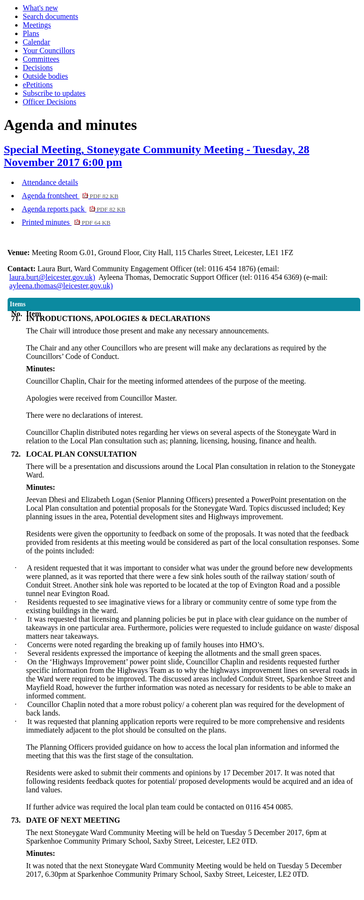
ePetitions (38, 85)
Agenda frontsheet (70, 196)
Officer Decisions (49, 102)
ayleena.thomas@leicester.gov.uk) (61, 286)
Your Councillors (49, 50)
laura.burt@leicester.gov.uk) (52, 277)
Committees (41, 59)
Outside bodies (45, 76)
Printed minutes (66, 222)
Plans (31, 33)
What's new (40, 8)
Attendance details (50, 182)
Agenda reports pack (73, 209)
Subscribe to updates (54, 93)
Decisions (38, 68)
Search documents (50, 16)
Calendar (36, 42)
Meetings (37, 25)
